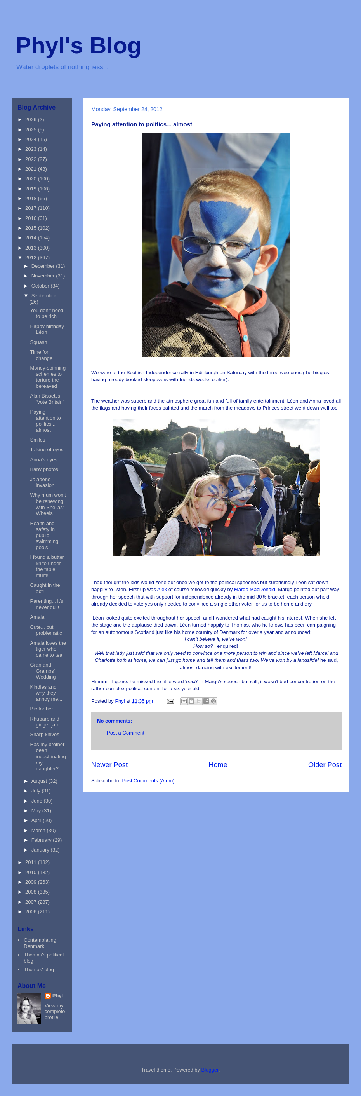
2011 (31, 862)
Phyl (57, 995)
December (43, 266)
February (42, 840)
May (36, 810)
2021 (31, 169)
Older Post (325, 765)
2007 (31, 902)
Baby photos (44, 469)
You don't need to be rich (46, 313)
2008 (31, 892)
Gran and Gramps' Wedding (43, 671)
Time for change (41, 355)
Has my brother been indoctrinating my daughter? (48, 756)
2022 (31, 159)
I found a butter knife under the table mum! (47, 566)
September (43, 295)
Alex (162, 589)
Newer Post (109, 765)
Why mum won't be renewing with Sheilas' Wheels (48, 504)
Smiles (37, 440)
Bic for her (41, 709)
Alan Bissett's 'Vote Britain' (46, 399)
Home (217, 765)
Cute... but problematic (46, 630)
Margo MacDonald (254, 589)
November (43, 276)
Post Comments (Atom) (148, 781)
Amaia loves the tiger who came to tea (48, 649)
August (40, 781)
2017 (31, 208)
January (41, 850)
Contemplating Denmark (40, 943)
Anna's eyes (43, 459)
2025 (31, 130)
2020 (31, 179)
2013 (31, 248)
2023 (31, 149)
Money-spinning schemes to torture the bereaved (48, 377)
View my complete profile (55, 1011)
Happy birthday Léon (47, 329)
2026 (31, 119)
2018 (31, 198)
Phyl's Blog (78, 45)
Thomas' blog (39, 969)
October (41, 286)
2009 (31, 882)
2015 (31, 228)
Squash (38, 342)
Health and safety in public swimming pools (44, 535)
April (37, 820)
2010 (31, 872)
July (36, 791)
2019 (31, 189)
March (39, 830)
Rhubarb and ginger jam (44, 722)
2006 (31, 911)
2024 (31, 139)
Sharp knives (44, 734)
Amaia (37, 617)
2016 (31, 218)
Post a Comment (125, 733)
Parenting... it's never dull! (46, 604)
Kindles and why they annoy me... (46, 693)
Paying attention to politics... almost (45, 421)
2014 (31, 238)
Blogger (210, 1070)
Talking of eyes (46, 449)
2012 (31, 257)
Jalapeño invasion (42, 482)
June (37, 801)
